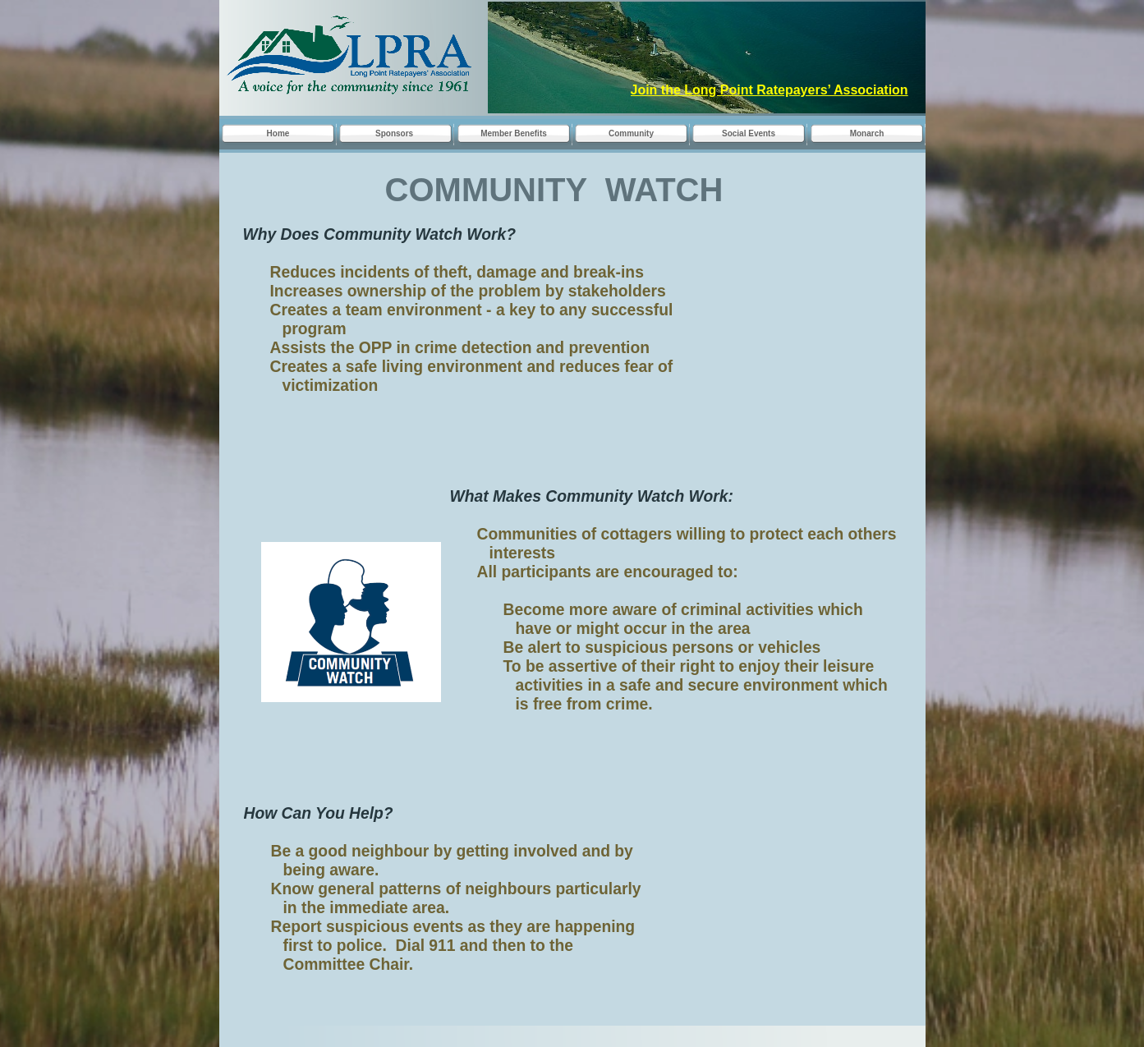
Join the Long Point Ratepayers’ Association (769, 90)
